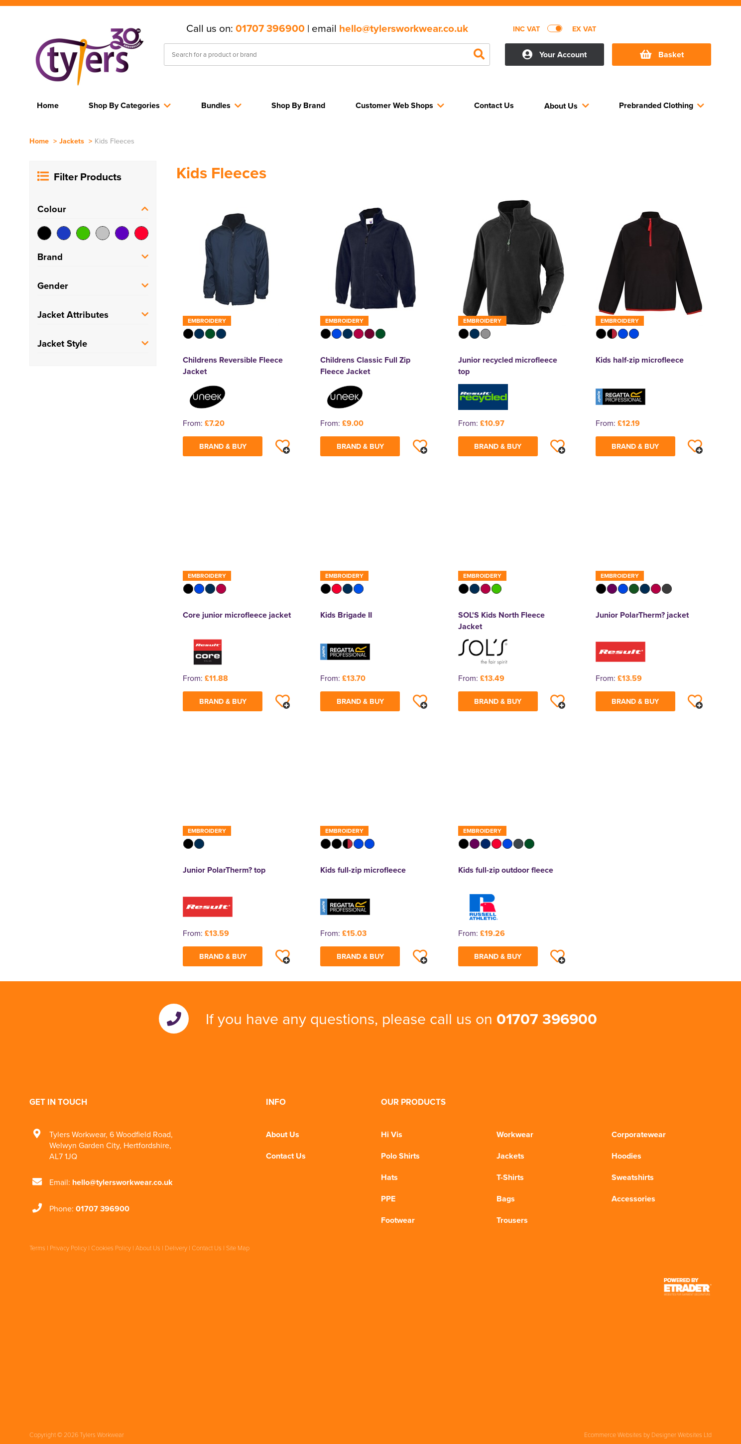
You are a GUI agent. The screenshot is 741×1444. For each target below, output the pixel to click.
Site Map (237, 1247)
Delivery (176, 1247)
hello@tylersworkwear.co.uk (403, 28)
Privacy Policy (68, 1247)
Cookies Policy (111, 1247)
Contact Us (286, 1156)
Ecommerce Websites (613, 1434)
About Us (282, 1134)
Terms (37, 1247)
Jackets (71, 140)
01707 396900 (270, 28)
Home (39, 140)
